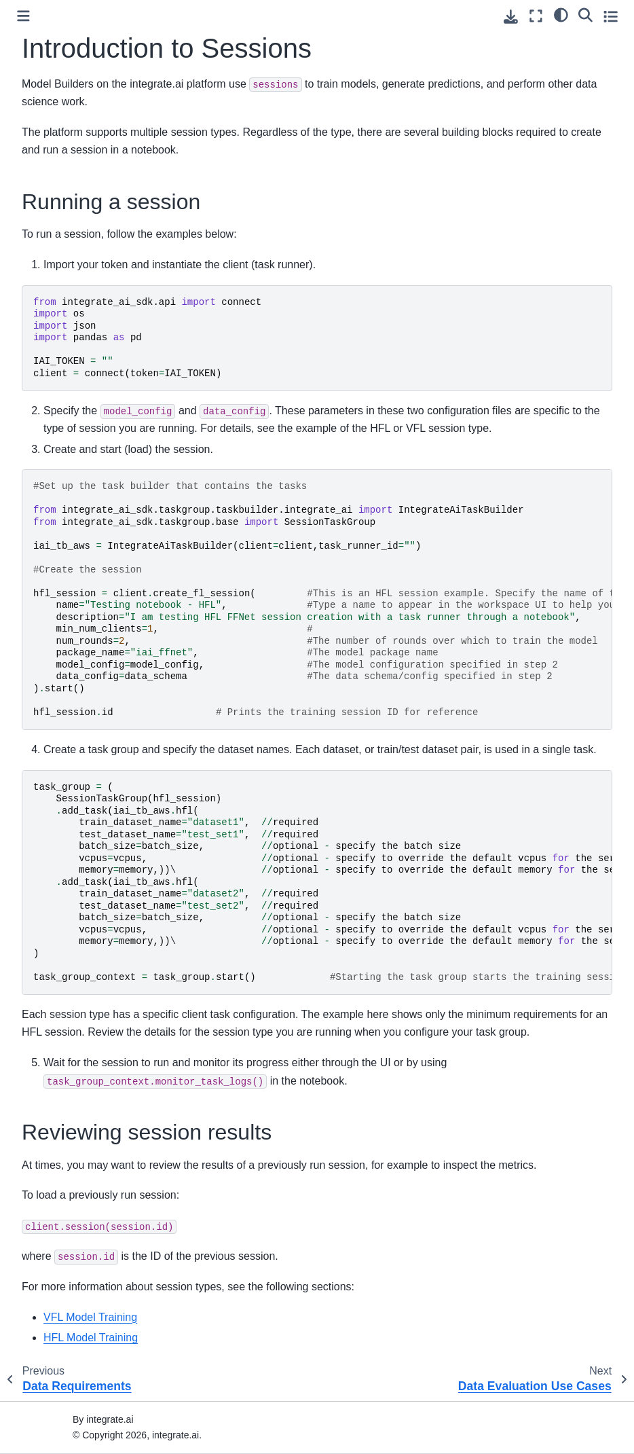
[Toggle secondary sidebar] (610, 16)
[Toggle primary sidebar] (23, 16)
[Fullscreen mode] (535, 16)
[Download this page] (510, 16)
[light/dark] (561, 14)
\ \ (322, 882)
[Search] (585, 14)
